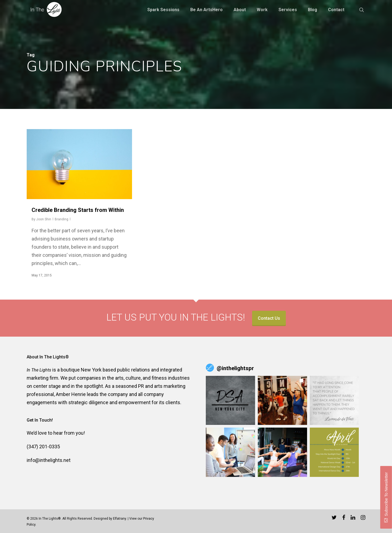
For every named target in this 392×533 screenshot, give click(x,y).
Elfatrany (119, 518)
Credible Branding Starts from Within (78, 210)
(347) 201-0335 (43, 446)
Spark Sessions (163, 10)
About (240, 10)
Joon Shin (43, 219)
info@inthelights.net (49, 460)
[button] (230, 400)
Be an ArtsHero (206, 10)
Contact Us (269, 318)
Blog (312, 10)
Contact (336, 10)
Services (287, 10)
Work (262, 10)
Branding (61, 219)
